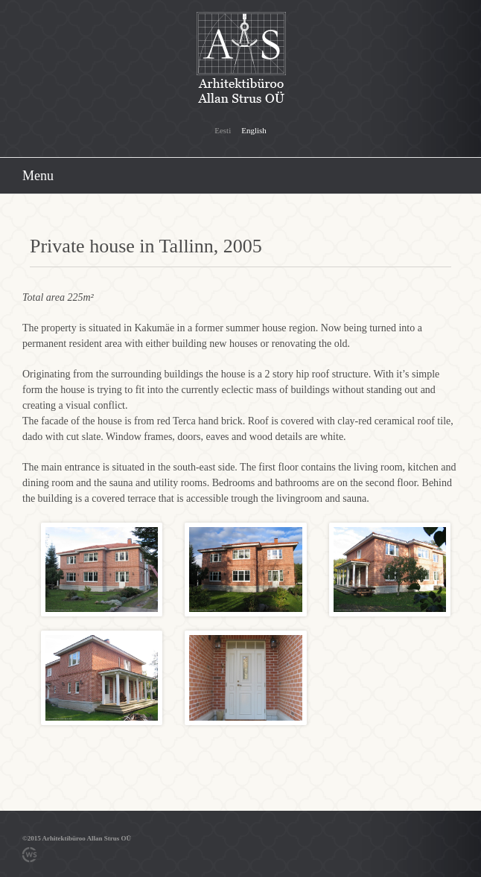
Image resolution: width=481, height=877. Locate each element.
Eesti (222, 130)
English (254, 130)
